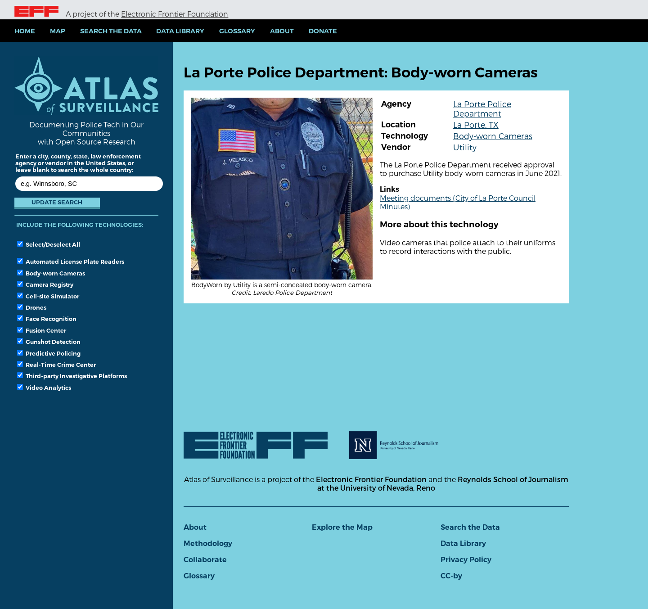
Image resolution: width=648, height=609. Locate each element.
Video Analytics (44, 387)
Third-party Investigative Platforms (72, 375)
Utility (465, 147)
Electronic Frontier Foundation (174, 13)
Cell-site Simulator (48, 296)
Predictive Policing (49, 353)
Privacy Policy (466, 559)
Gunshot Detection (49, 341)
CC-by (451, 576)
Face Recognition (46, 318)
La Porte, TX (476, 124)
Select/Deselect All (48, 244)
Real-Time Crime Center (56, 364)
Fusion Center (41, 330)
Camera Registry (45, 284)
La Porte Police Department (482, 108)
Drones (31, 307)
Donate (323, 31)
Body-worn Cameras (51, 273)
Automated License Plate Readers (70, 261)
